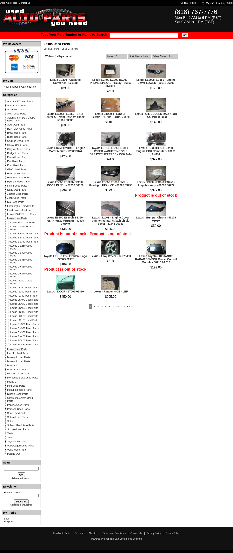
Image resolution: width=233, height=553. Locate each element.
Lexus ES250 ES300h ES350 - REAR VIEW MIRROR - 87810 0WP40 (65, 220)
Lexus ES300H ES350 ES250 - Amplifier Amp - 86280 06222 (156, 184)
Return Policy (173, 533)
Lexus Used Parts (70, 49)
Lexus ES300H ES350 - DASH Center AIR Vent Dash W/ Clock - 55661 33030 (65, 117)
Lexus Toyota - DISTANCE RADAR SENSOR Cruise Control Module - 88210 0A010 (156, 259)
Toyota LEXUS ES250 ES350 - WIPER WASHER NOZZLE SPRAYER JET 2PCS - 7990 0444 (110, 151)
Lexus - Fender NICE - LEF (111, 291)
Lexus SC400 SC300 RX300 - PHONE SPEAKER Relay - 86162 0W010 (110, 83)
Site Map (79, 533)
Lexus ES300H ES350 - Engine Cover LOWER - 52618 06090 (156, 81)
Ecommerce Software (131, 539)
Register (193, 3)
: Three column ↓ (165, 56)
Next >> (120, 306)
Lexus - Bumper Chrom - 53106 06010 (156, 219)
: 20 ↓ (113, 56)
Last (129, 306)
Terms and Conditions (114, 533)
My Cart (210, 3)
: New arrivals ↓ (139, 56)
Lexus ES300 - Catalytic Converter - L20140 (65, 81)
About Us (93, 533)
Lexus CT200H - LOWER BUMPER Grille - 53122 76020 (111, 115)
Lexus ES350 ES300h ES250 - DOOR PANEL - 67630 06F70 (65, 184)
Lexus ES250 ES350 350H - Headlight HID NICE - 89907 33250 (110, 184)
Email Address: (12, 492)
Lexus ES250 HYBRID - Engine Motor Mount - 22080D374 (65, 149)
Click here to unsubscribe (21, 505)
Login (184, 3)
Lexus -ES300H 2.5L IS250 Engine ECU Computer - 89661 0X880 (156, 151)
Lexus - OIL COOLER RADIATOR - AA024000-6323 (156, 115)
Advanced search (21, 478)
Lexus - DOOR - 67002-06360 (65, 291)
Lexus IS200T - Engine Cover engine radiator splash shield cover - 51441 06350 (111, 220)
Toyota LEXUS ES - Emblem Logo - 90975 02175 (65, 258)
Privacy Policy (154, 533)
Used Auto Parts (8, 3)
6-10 (111, 306)
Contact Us (24, 3)
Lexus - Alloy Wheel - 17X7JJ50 (110, 256)
